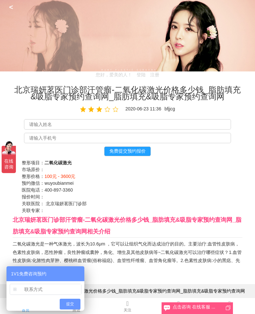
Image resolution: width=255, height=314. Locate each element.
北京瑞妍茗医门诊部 (66, 203)
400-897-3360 (58, 190)
